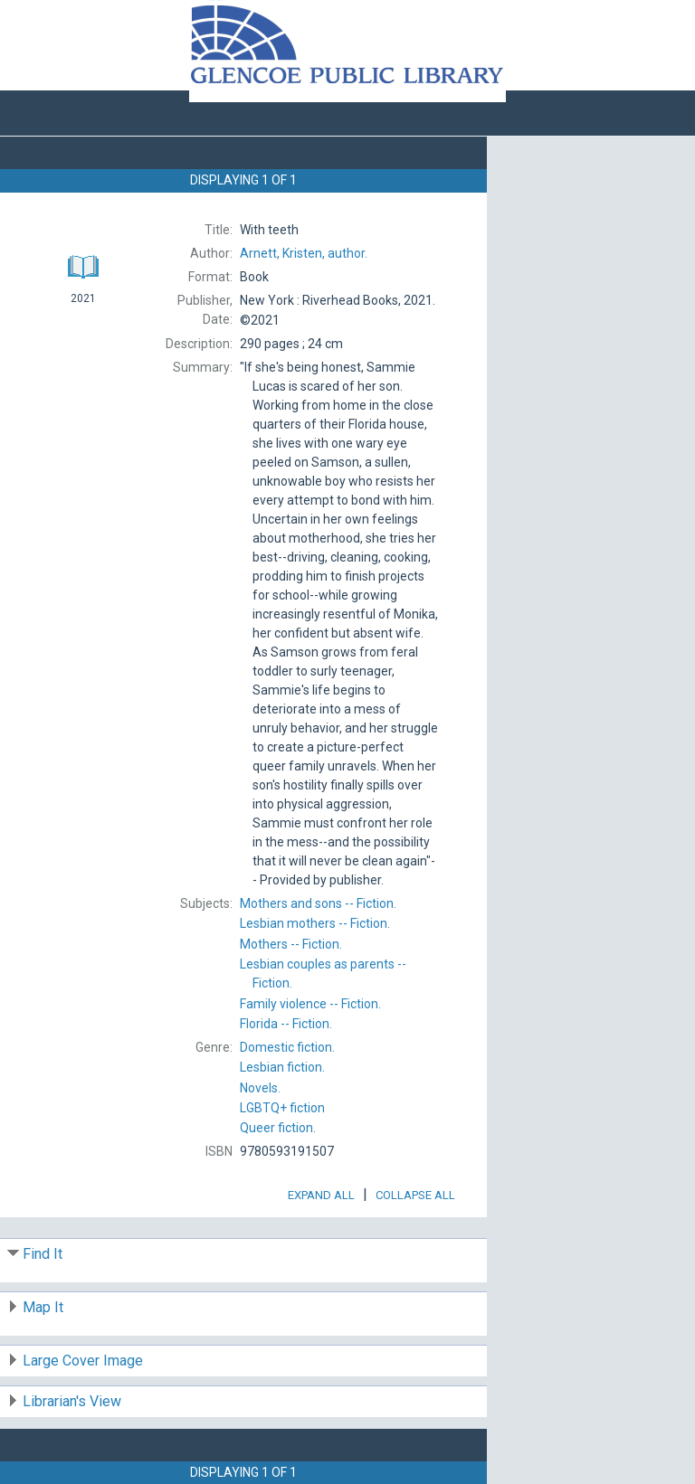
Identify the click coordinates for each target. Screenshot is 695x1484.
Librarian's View (72, 1401)
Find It (42, 1253)
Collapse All (415, 1195)
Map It (43, 1307)
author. (303, 253)
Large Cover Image (83, 1360)
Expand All (321, 1195)
